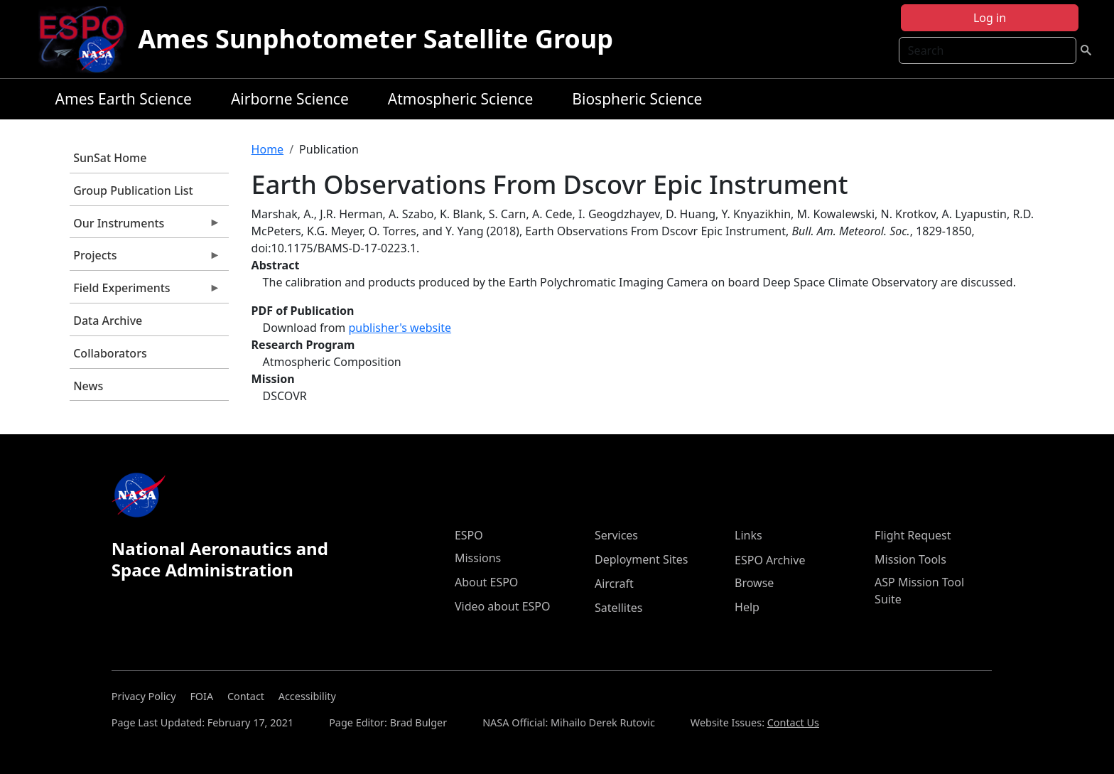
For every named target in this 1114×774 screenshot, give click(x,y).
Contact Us (793, 722)
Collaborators (109, 353)
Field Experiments (145, 291)
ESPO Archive (770, 560)
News (88, 386)
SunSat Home (109, 158)
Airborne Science (290, 99)
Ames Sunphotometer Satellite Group (375, 38)
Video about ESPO (503, 606)
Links (748, 535)
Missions (478, 558)
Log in (989, 18)
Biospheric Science (637, 99)
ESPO (469, 535)
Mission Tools (910, 559)
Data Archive (107, 320)
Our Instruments (145, 226)
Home (268, 149)
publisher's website (399, 327)
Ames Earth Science (123, 99)
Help (747, 607)
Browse (754, 583)
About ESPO (486, 582)
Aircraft (614, 583)
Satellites (618, 608)
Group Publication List (133, 190)
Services (616, 535)
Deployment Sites (641, 559)
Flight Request (913, 535)
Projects (145, 258)
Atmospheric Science (461, 99)
